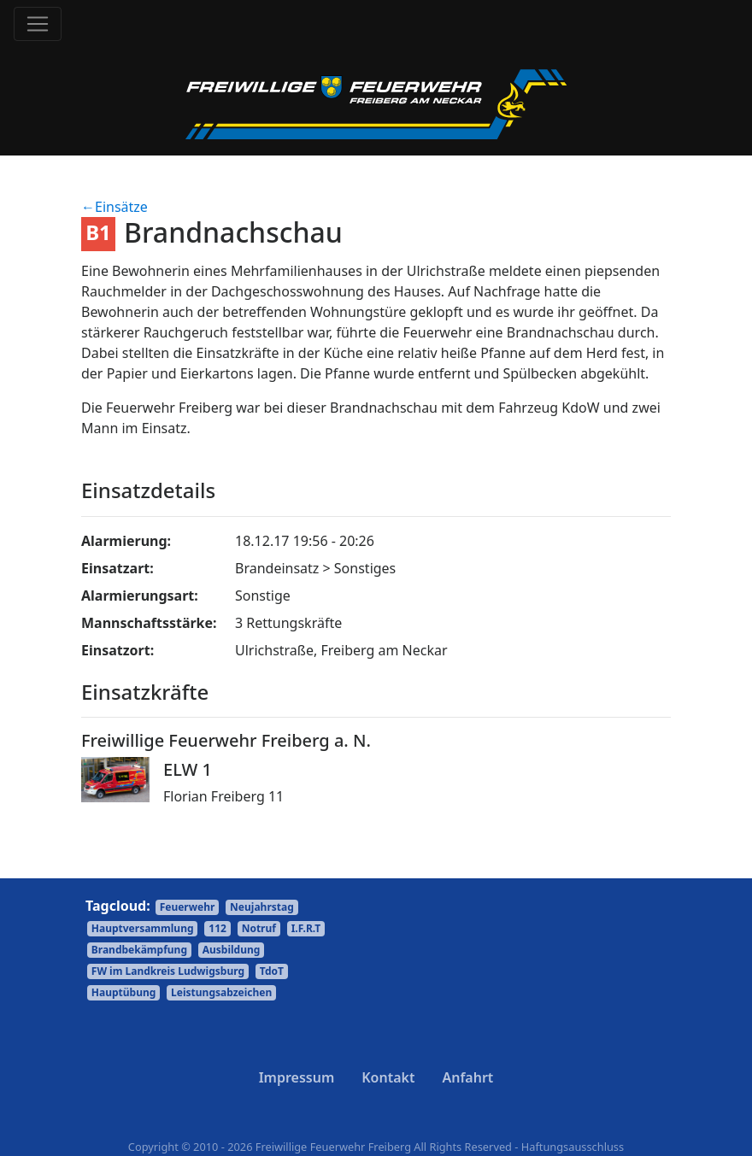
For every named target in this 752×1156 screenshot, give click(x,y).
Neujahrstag (262, 907)
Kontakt (387, 1077)
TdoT (272, 971)
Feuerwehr (187, 907)
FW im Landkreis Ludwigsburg (167, 971)
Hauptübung (123, 992)
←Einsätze (114, 206)
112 (217, 928)
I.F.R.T (306, 928)
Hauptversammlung (142, 928)
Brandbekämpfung (139, 949)
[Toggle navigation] (38, 24)
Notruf (259, 928)
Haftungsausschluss (572, 1146)
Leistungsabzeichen (221, 992)
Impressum (297, 1077)
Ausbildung (232, 949)
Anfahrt (467, 1077)
